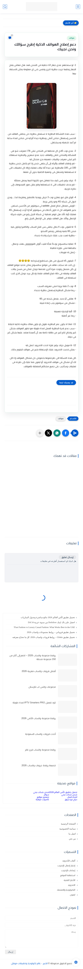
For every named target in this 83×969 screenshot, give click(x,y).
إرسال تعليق (67, 557)
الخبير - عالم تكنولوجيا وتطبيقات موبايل (29, 963)
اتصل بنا (72, 834)
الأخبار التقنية (70, 880)
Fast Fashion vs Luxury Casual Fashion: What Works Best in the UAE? (44, 627)
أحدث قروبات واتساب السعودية (40, 734)
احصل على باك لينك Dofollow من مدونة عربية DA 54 (51, 622)
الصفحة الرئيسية (68, 824)
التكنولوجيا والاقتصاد (66, 890)
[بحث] (5, 6)
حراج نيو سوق (71, 799)
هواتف (71, 38)
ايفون (73, 894)
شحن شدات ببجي (41, 792)
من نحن (72, 839)
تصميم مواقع (43, 797)
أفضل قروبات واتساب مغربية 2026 (39, 671)
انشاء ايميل (72, 797)
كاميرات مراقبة (42, 799)
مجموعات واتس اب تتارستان (42, 687)
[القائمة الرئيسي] (78, 6)
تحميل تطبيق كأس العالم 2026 (63, 792)
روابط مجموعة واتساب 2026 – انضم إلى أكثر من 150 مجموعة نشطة (32, 657)
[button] (65, 433)
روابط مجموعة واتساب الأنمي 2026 (38, 718)
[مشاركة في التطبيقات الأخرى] (39, 433)
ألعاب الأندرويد (69, 860)
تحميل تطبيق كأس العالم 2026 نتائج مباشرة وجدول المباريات (48, 617)
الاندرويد (72, 885)
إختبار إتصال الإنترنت (66, 865)
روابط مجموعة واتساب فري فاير (40, 749)
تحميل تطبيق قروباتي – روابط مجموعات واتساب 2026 (51, 632)
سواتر (46, 794)
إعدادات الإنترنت (68, 870)
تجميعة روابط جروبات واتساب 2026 (39, 765)
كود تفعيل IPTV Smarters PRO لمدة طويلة (34, 702)
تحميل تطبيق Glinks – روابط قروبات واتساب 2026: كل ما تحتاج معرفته (43, 637)
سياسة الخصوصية (67, 829)
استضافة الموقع (68, 875)
